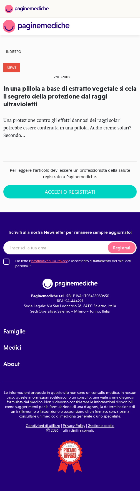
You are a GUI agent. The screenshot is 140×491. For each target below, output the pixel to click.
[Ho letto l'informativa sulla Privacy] (6, 262)
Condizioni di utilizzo (43, 425)
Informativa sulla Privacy (49, 261)
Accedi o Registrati (70, 191)
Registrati (121, 248)
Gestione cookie (101, 426)
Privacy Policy (74, 425)
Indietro (13, 52)
